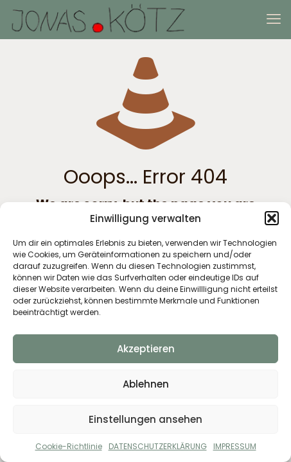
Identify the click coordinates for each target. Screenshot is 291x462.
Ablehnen (146, 384)
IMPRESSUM (234, 446)
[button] (271, 218)
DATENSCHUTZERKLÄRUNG (158, 446)
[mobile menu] (274, 19)
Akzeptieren (146, 348)
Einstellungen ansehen (145, 419)
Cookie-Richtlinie (68, 446)
